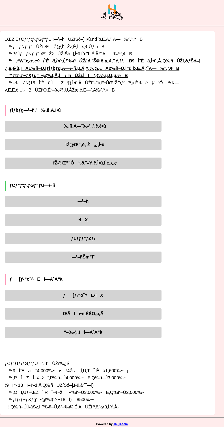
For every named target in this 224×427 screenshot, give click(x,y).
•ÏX (83, 219)
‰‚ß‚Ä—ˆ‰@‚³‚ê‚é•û (83, 126)
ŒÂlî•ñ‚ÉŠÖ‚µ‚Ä (83, 313)
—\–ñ (83, 201)
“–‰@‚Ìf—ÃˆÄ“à (83, 332)
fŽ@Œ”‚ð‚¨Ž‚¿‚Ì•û (83, 144)
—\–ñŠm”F (83, 256)
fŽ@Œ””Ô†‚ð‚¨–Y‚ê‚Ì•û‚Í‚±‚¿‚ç (83, 162)
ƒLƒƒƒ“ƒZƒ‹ (83, 238)
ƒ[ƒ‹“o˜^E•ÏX (83, 295)
